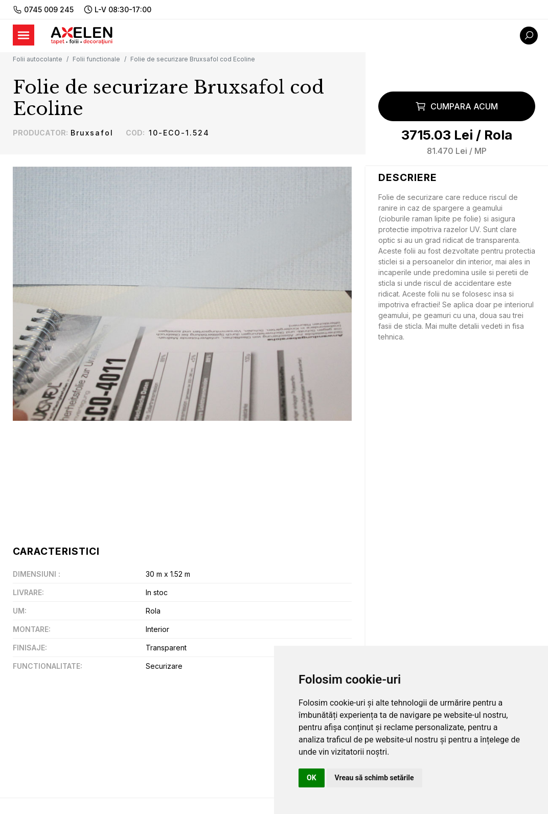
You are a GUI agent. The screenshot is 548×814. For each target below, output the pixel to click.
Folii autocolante (37, 59)
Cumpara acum (456, 106)
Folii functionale (96, 59)
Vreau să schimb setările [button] (374, 778)
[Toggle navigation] (23, 35)
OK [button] (311, 778)
